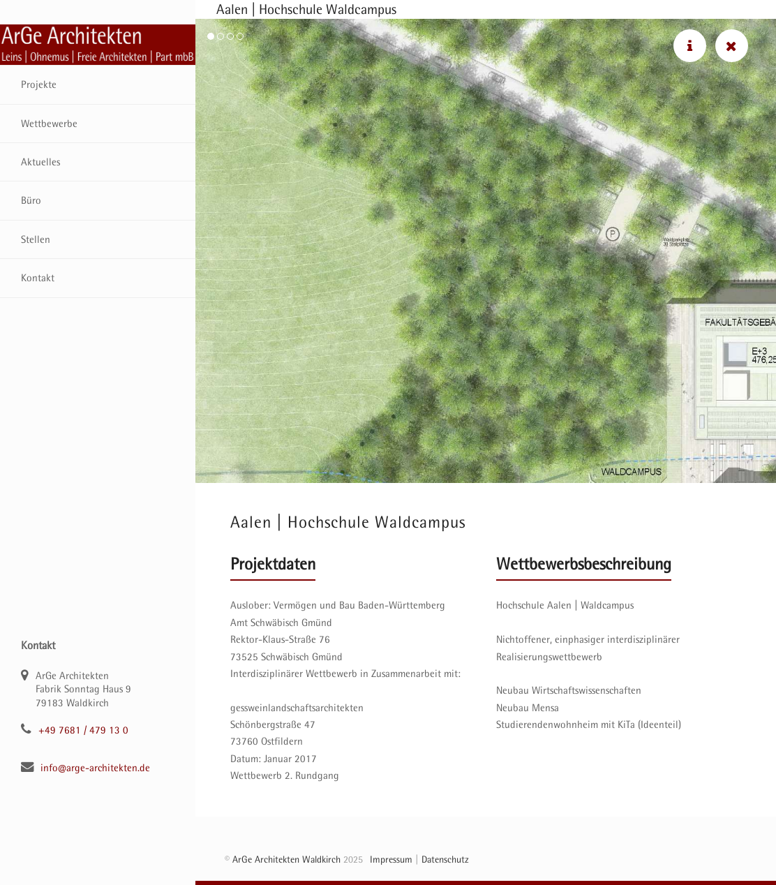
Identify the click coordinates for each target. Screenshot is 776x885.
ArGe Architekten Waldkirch (286, 859)
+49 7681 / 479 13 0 (83, 730)
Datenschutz (445, 859)
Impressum (391, 859)
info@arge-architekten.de (95, 767)
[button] (210, 36)
